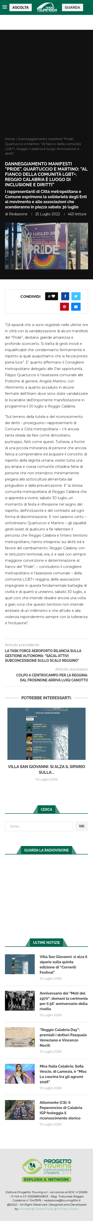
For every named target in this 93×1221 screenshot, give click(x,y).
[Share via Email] (76, 307)
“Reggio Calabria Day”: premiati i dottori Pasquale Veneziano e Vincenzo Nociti (63, 1038)
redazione (18, 214)
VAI (81, 826)
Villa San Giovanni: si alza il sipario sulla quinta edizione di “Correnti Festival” (63, 965)
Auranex (25, 1209)
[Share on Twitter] (76, 296)
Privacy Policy (67, 1209)
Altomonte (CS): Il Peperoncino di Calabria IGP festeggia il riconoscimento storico (61, 1110)
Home (10, 139)
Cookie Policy (44, 1209)
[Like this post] (53, 296)
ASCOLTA (20, 7)
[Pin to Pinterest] (64, 307)
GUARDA (72, 7)
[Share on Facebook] (65, 296)
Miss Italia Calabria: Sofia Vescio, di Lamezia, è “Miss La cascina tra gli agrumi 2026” (63, 1074)
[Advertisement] (46, 87)
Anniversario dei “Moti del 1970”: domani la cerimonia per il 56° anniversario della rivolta (64, 1001)
